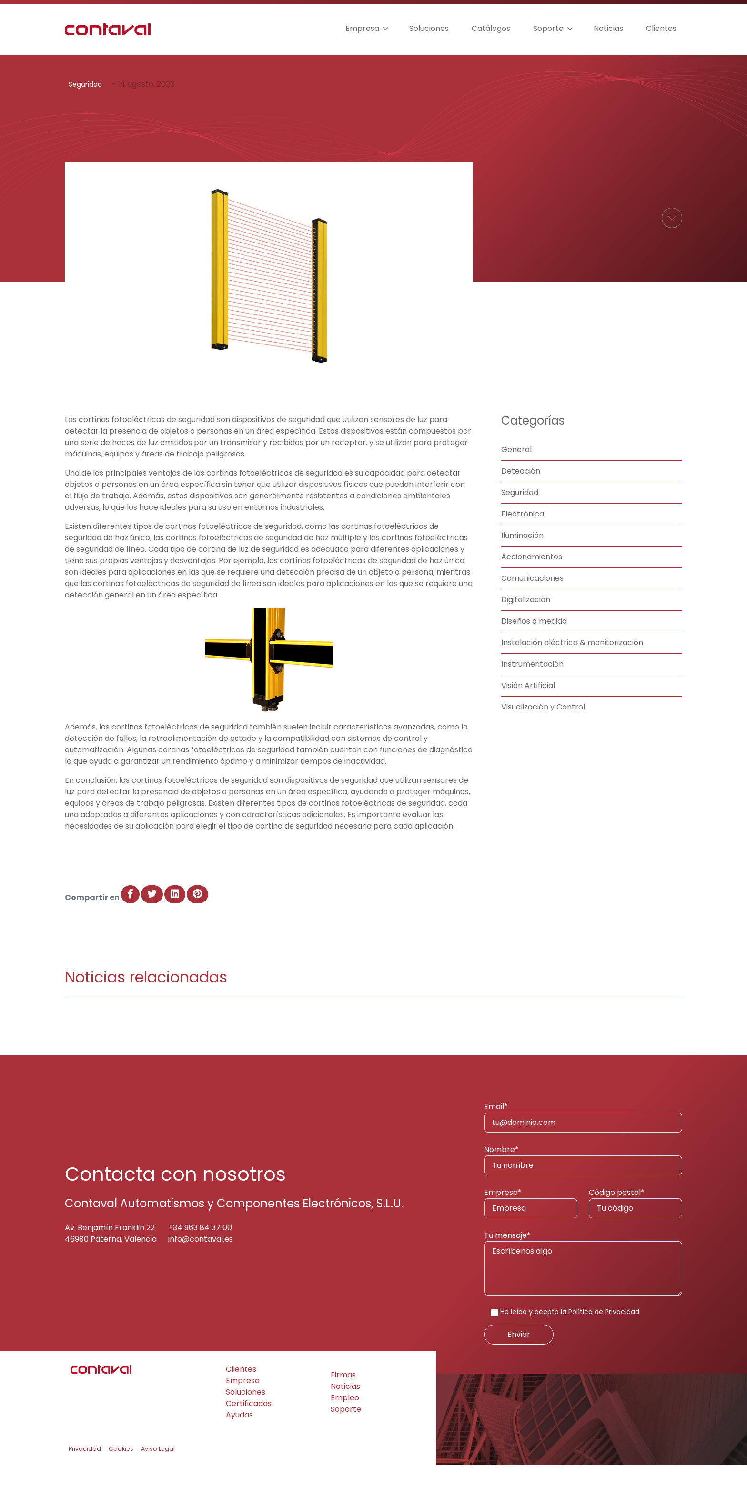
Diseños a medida (534, 643)
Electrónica (522, 536)
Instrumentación (532, 686)
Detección (520, 493)
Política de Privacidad (603, 1334)
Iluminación (522, 558)
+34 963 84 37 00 (200, 1250)
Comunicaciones (532, 601)
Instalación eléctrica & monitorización (572, 665)
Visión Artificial (528, 708)
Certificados (249, 1426)
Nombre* (583, 1182)
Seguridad (85, 84)
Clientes (661, 28)
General (516, 472)
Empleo (345, 1420)
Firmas (343, 1397)
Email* (583, 1139)
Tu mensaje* (583, 1285)
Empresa (362, 28)
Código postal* (635, 1225)
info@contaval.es (200, 1261)
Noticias (608, 28)
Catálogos (491, 28)
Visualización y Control (543, 729)
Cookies (121, 1472)
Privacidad (85, 1472)
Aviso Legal (158, 1472)
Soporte (548, 28)
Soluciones (429, 28)
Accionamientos (531, 579)
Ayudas (239, 1437)
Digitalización (525, 622)
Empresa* (530, 1225)
